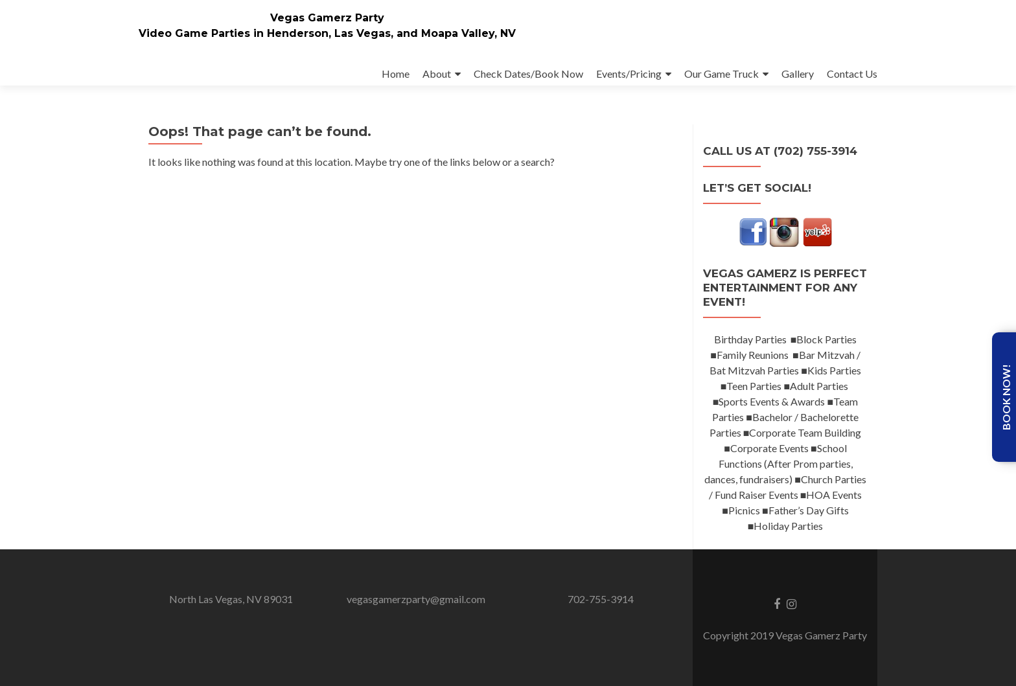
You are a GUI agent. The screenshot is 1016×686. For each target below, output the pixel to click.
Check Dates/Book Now (528, 73)
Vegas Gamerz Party (327, 18)
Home (396, 73)
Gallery (797, 73)
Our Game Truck (721, 73)
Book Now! (1006, 397)
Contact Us (852, 73)
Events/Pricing (629, 73)
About (436, 73)
